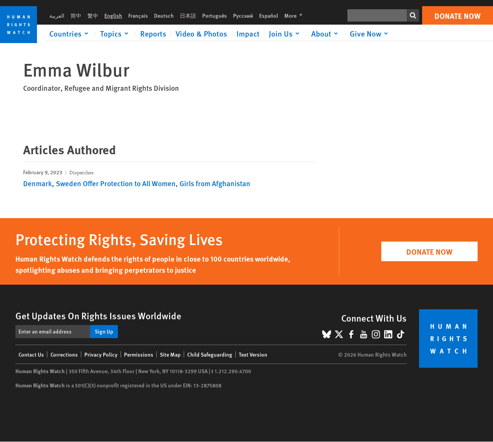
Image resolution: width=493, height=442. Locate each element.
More (295, 15)
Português (214, 15)
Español (268, 15)
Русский (243, 15)
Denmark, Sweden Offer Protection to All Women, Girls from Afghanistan (136, 183)
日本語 (188, 15)
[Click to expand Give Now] (370, 33)
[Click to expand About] (325, 33)
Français (138, 15)
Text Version (253, 354)
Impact (248, 33)
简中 (75, 15)
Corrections (64, 354)
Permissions (138, 354)
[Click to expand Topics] (115, 33)
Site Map (170, 354)
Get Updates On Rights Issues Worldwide (98, 315)
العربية (56, 15)
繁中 (92, 15)
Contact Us (31, 354)
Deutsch (164, 15)
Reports (153, 33)
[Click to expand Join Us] (285, 33)
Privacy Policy (100, 354)
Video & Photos (201, 33)
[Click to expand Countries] (70, 33)
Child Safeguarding (209, 354)
